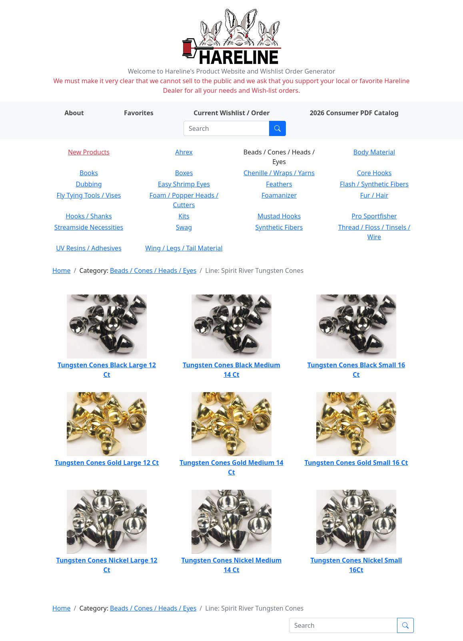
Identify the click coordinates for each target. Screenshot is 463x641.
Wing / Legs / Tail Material (183, 248)
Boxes (184, 172)
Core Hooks (374, 172)
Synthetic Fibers (279, 227)
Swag (184, 227)
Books (89, 172)
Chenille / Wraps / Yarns (279, 172)
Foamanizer (279, 195)
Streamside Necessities (89, 227)
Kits (183, 216)
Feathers (279, 184)
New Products (89, 152)
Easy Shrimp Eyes (184, 184)
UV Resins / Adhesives (89, 248)
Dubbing (89, 184)
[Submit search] (277, 128)
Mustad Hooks (279, 216)
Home (61, 270)
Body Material (374, 152)
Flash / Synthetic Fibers (374, 184)
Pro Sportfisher (374, 216)
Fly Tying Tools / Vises (89, 195)
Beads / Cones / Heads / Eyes (153, 270)
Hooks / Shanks (89, 216)
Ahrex (184, 152)
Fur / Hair (374, 195)
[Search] (226, 128)
